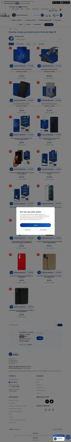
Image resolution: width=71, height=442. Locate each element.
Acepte (35, 225)
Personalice (43, 229)
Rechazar (27, 229)
